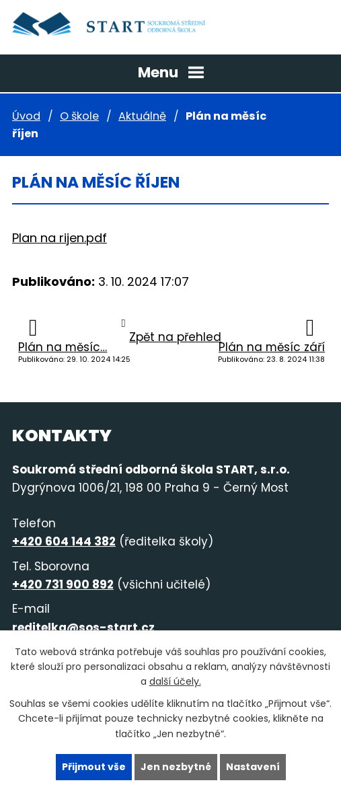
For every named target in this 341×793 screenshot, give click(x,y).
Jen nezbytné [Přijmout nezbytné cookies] (176, 766)
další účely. (175, 681)
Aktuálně (142, 116)
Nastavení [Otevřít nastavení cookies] (253, 766)
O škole (79, 116)
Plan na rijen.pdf (59, 237)
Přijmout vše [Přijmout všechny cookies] (94, 766)
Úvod (26, 116)
